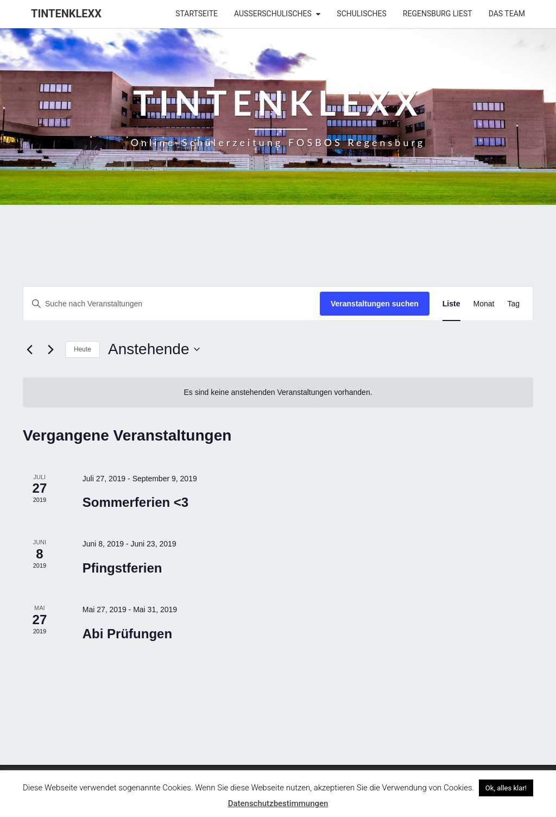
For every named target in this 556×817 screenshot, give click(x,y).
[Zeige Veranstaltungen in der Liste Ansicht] (451, 304)
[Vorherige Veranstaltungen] (29, 349)
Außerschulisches (273, 13)
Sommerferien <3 (135, 502)
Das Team (507, 13)
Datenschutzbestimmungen (278, 803)
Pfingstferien (122, 568)
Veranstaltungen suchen (375, 303)
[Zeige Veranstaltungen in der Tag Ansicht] (513, 304)
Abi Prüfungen (127, 633)
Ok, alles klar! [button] (506, 788)
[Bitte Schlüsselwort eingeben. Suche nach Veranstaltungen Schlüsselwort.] (171, 304)
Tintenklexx (66, 13)
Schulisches (362, 13)
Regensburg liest (437, 13)
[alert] (278, 392)
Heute (82, 349)
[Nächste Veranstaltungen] (50, 349)
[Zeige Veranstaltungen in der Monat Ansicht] (484, 304)
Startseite (196, 13)
